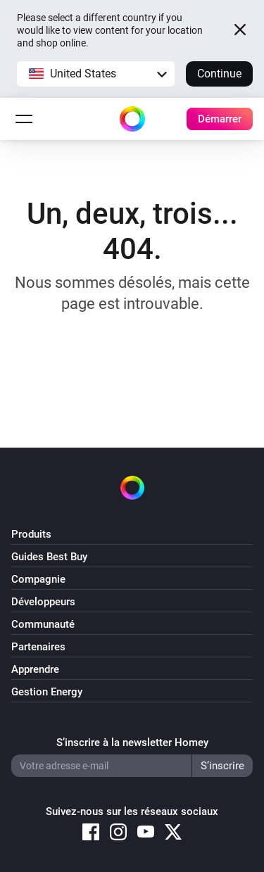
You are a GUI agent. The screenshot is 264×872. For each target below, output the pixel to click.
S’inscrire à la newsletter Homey (132, 742)
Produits (31, 534)
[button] (96, 74)
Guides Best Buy (49, 556)
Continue (219, 73)
